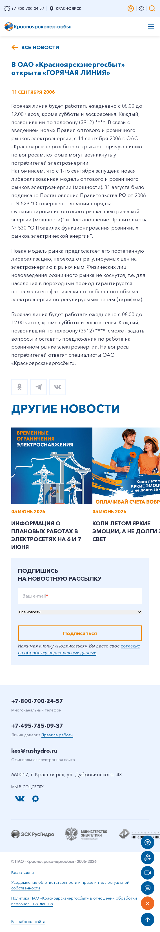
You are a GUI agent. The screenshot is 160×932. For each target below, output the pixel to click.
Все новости (40, 47)
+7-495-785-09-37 (37, 725)
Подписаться (80, 633)
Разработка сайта (28, 921)
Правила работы (57, 734)
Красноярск (65, 8)
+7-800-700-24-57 (37, 701)
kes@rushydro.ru (34, 750)
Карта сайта (22, 872)
